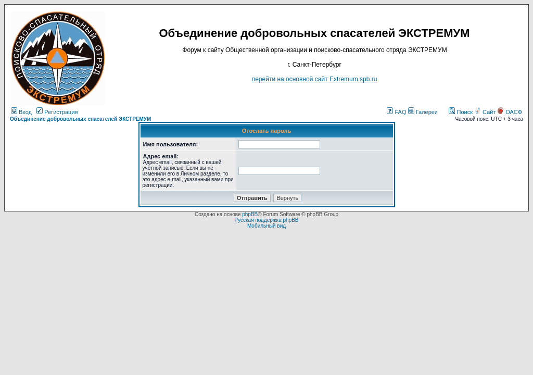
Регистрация (57, 112)
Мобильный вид (266, 226)
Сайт (485, 112)
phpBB (250, 214)
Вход (21, 112)
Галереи (423, 112)
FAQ (396, 112)
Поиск (461, 112)
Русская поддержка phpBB (266, 220)
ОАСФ (510, 112)
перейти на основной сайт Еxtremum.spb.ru (314, 79)
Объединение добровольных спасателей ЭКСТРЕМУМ (80, 119)
